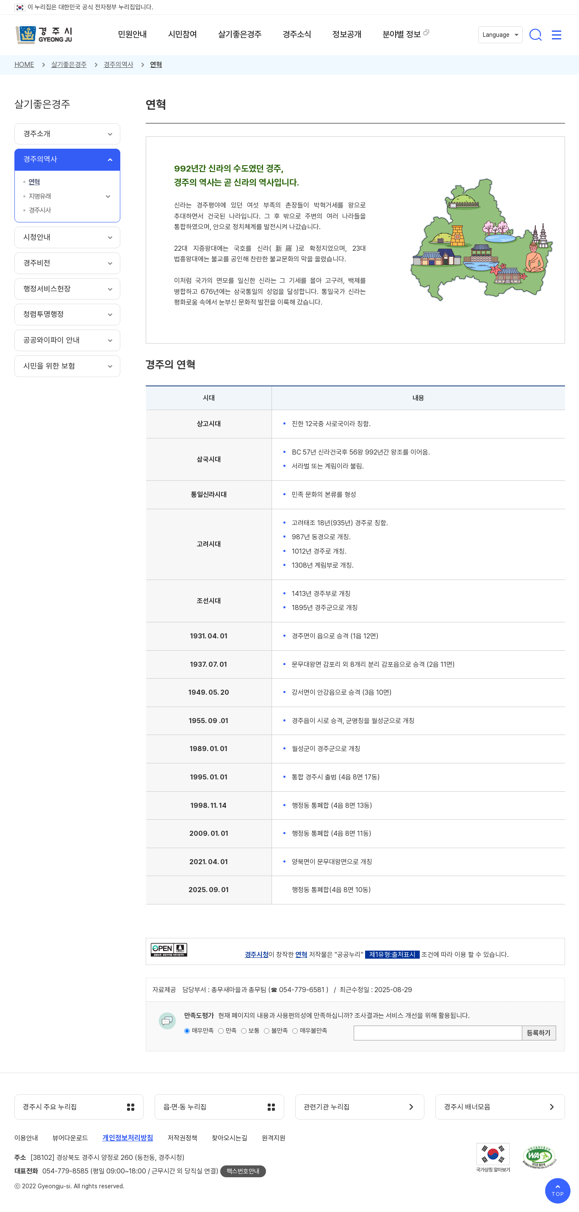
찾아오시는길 (229, 1138)
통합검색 (535, 34)
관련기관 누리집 (327, 1107)
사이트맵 (556, 34)
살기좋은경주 (69, 65)
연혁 (156, 65)
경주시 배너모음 (467, 1107)
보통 (254, 1030)
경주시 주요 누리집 (50, 1107)
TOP (557, 1194)
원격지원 (273, 1138)
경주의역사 (118, 65)
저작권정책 (182, 1138)
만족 (231, 1030)
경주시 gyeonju (44, 35)
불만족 (279, 1030)
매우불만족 (313, 1030)
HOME (24, 65)
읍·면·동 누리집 (185, 1107)
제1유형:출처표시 (392, 955)
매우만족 (203, 1030)
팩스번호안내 (243, 1171)
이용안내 (26, 1138)
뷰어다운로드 (70, 1138)
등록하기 (539, 1033)
